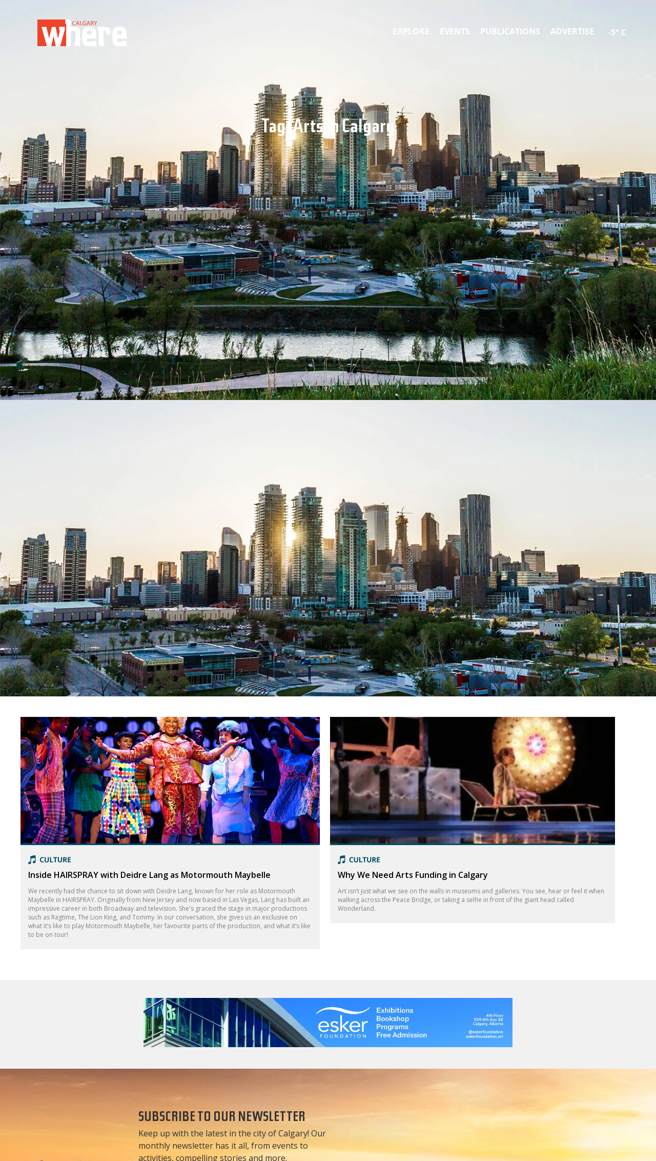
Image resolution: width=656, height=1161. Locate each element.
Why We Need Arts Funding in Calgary (413, 874)
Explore (411, 31)
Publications (510, 31)
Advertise (572, 31)
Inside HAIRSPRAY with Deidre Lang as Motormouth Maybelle (149, 874)
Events (455, 31)
